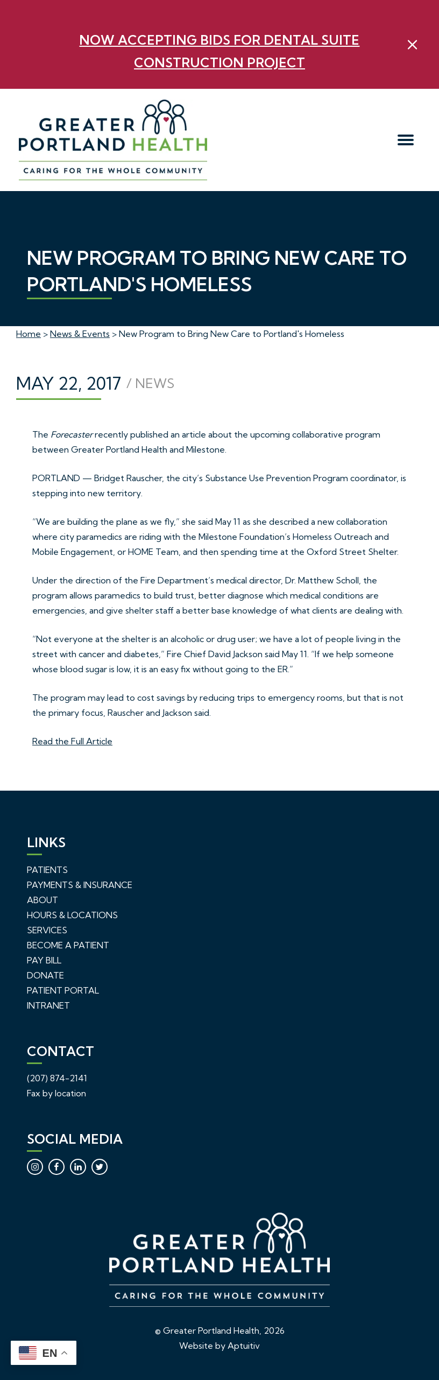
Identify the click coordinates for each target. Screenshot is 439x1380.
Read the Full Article (72, 741)
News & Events (80, 333)
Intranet (48, 1005)
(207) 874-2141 (57, 1078)
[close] (412, 44)
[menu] (406, 140)
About (42, 900)
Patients (47, 869)
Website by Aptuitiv (219, 1345)
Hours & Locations (72, 915)
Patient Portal (63, 990)
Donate (45, 975)
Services (47, 930)
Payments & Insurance (79, 884)
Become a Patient (68, 945)
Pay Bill (44, 960)
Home (28, 333)
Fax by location (56, 1093)
